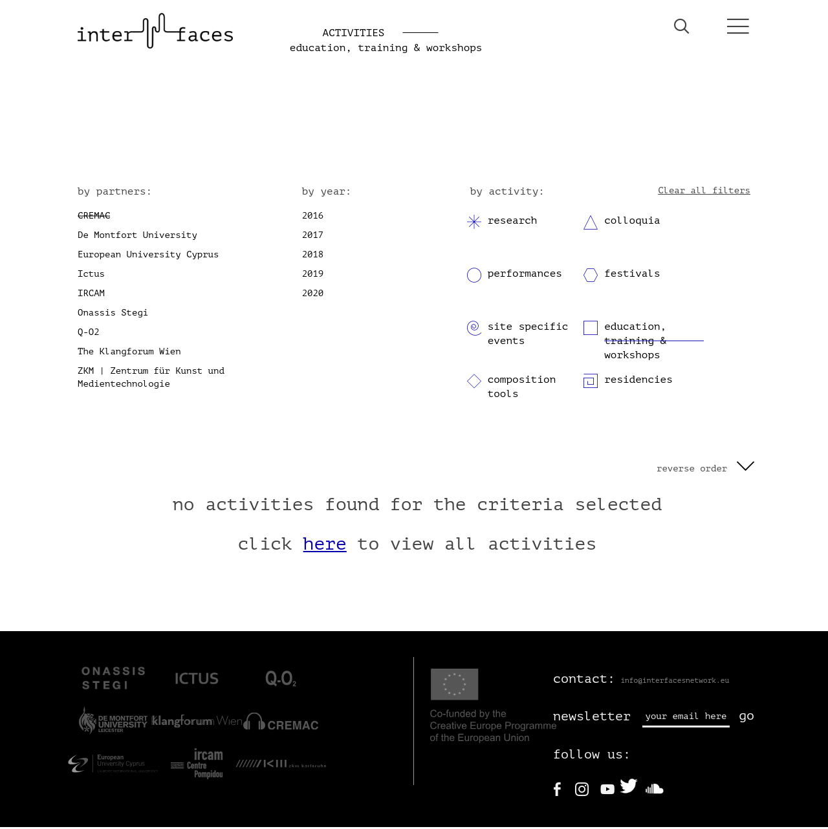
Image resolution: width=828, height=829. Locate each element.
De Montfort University (137, 237)
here (325, 545)
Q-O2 (89, 334)
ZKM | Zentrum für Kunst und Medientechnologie (151, 379)
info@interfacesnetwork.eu (674, 682)
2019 (313, 276)
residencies (638, 381)
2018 (313, 256)
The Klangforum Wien (129, 353)
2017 (313, 237)
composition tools (522, 389)
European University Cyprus (148, 256)
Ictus (91, 276)
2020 (313, 295)
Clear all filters (704, 192)
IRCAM (91, 295)
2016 (313, 217)
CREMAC (94, 217)
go (746, 717)
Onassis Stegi (113, 314)
